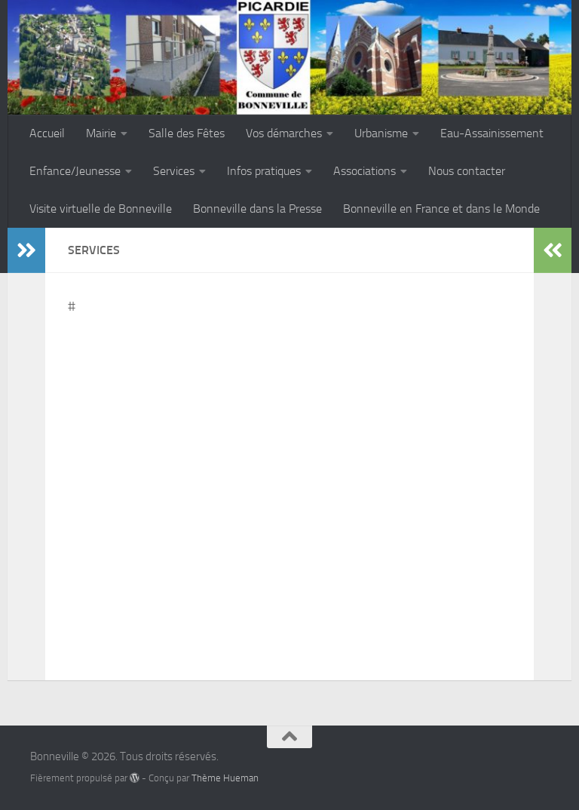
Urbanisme (381, 133)
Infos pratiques (264, 171)
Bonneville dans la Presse (257, 208)
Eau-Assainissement (492, 133)
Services (174, 171)
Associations (364, 171)
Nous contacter (466, 171)
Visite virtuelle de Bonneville (100, 208)
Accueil (47, 133)
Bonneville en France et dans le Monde (441, 208)
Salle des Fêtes (187, 133)
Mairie (101, 133)
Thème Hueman (225, 778)
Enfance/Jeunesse (75, 171)
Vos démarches (284, 133)
